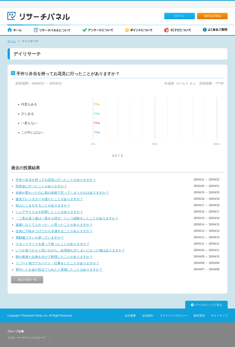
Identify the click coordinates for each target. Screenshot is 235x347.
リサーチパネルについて (52, 30)
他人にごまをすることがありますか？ (43, 205)
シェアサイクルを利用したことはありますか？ (49, 212)
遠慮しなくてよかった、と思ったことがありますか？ (54, 225)
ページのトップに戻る (206, 304)
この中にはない (32, 132)
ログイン (179, 16)
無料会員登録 (212, 16)
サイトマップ (219, 315)
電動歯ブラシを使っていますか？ (40, 237)
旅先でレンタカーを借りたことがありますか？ (49, 199)
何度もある (29, 104)
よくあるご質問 (215, 30)
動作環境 (199, 315)
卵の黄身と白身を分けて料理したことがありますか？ (54, 257)
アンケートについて (97, 30)
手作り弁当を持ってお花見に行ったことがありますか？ (56, 180)
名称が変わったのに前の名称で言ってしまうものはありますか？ (62, 192)
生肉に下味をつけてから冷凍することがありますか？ (54, 231)
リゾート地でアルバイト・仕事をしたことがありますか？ (57, 263)
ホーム (14, 30)
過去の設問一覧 (27, 279)
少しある (27, 113)
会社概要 (130, 315)
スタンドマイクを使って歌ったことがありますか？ (53, 244)
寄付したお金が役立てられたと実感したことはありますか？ (59, 269)
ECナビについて (177, 30)
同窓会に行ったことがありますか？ (41, 186)
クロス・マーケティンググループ (26, 337)
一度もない (29, 123)
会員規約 (147, 315)
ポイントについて (138, 30)
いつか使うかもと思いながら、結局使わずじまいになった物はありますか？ (70, 250)
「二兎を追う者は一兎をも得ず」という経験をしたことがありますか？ (67, 218)
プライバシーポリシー (173, 315)
